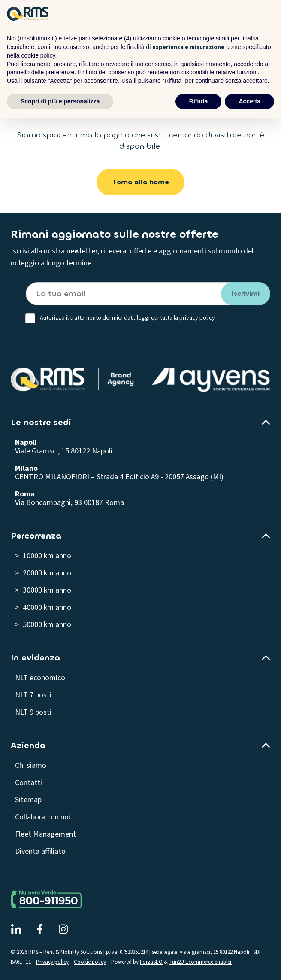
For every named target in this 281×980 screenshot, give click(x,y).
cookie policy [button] (38, 55)
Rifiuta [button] (198, 101)
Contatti (28, 782)
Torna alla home (140, 181)
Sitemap (28, 799)
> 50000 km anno (43, 624)
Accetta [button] (249, 101)
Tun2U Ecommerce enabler (200, 962)
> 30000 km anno (43, 590)
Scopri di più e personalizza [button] (60, 101)
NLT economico (40, 678)
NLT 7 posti (33, 695)
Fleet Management (45, 834)
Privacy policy (52, 962)
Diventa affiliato (40, 851)
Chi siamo (30, 765)
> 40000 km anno (43, 607)
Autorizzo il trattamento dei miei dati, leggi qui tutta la (127, 318)
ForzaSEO (151, 962)
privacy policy (197, 317)
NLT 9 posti (33, 712)
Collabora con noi (42, 817)
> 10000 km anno (43, 556)
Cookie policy (90, 962)
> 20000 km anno (43, 573)
